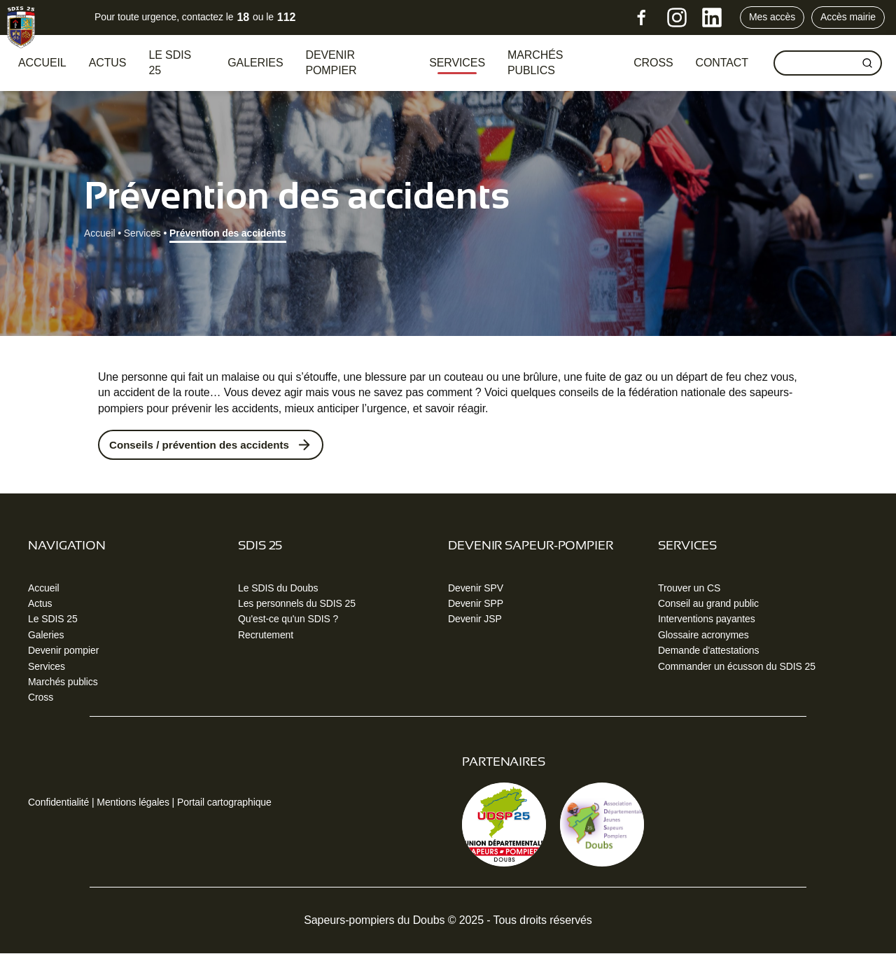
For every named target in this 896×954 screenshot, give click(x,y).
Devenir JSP (475, 620)
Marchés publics (535, 62)
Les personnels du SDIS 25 (297, 604)
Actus (108, 63)
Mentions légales (133, 802)
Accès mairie (848, 16)
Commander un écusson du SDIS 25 (737, 667)
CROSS (653, 63)
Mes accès (772, 16)
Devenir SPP (475, 604)
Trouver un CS (689, 588)
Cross (40, 698)
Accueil (42, 63)
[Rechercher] (867, 63)
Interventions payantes (706, 620)
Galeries (255, 63)
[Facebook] (641, 17)
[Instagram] (676, 17)
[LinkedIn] (711, 17)
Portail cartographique (224, 802)
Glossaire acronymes (703, 635)
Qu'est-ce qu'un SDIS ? (288, 620)
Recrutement (265, 635)
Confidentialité (58, 802)
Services (457, 63)
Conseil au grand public (708, 604)
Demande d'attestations (708, 651)
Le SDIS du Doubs (278, 588)
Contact (722, 63)
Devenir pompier (330, 62)
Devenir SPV (475, 588)
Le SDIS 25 (169, 62)
